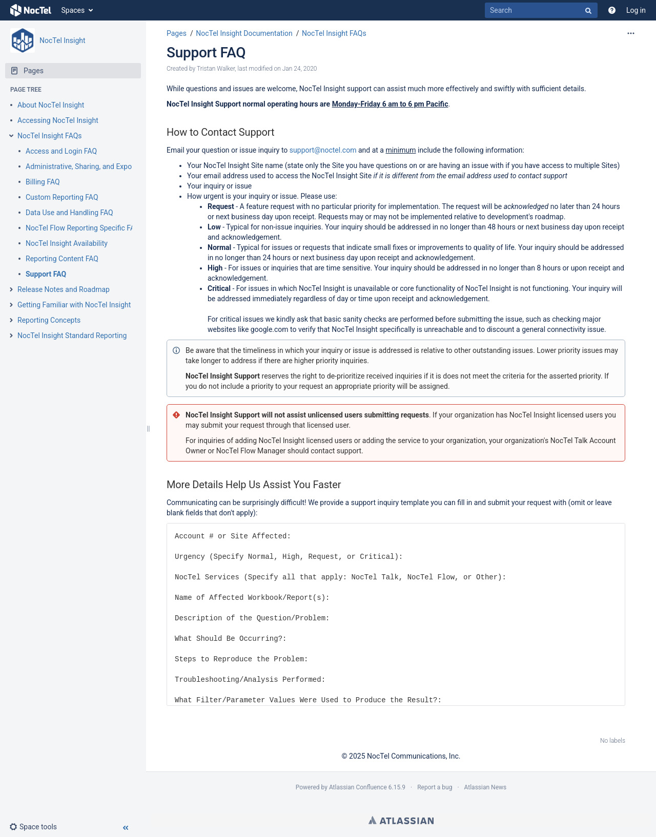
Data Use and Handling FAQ (69, 212)
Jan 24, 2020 (299, 68)
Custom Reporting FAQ (62, 197)
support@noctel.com (323, 150)
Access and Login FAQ (61, 151)
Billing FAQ (43, 182)
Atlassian (401, 820)
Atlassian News (485, 787)
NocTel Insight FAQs (49, 136)
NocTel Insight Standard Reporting (72, 335)
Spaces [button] (73, 10)
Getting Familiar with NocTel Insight (74, 305)
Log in (636, 10)
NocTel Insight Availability (67, 243)
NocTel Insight (62, 40)
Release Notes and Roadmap (63, 289)
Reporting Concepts (48, 320)
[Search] (541, 10)
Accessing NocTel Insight (57, 120)
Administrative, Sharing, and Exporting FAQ (93, 166)
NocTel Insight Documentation (244, 33)
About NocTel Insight (50, 105)
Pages (177, 33)
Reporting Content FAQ (62, 259)
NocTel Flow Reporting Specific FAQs (85, 228)
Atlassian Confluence (358, 787)
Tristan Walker (216, 68)
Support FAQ (46, 274)
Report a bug (434, 787)
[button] (33, 826)
